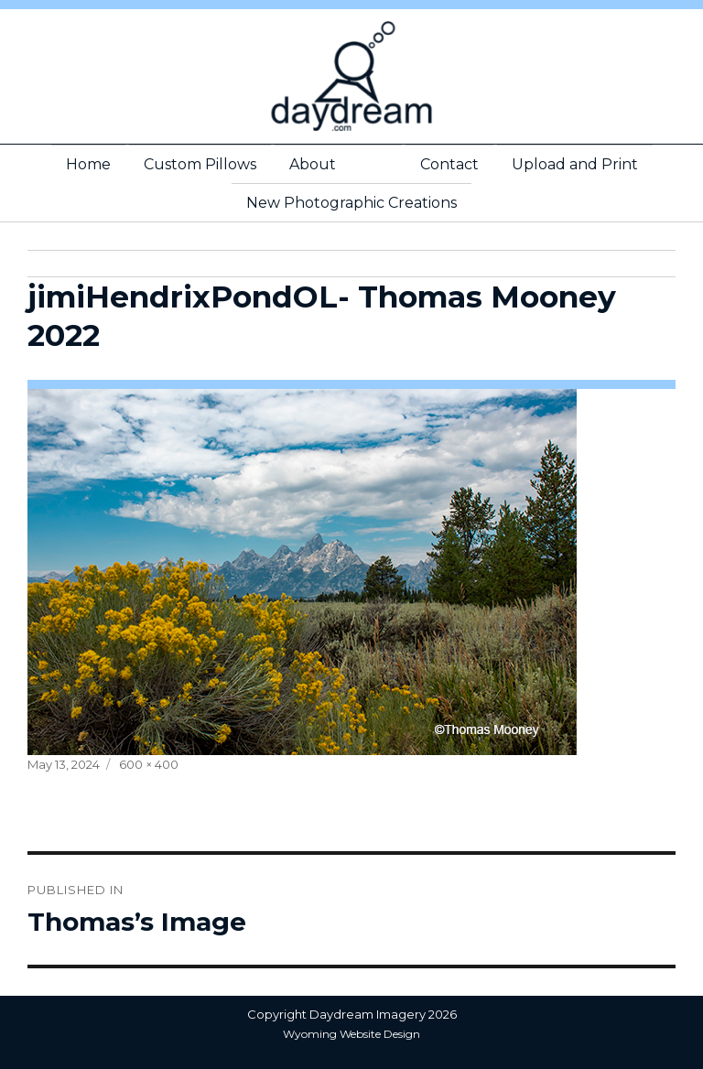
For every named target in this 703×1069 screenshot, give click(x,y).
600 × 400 (148, 764)
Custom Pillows (200, 164)
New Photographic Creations (351, 202)
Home (88, 164)
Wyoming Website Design (351, 1034)
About (312, 164)
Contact (449, 164)
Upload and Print (575, 164)
